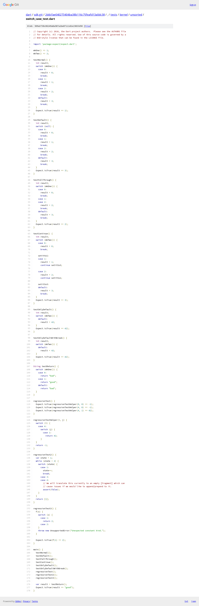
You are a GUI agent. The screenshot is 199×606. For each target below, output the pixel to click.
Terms (35, 601)
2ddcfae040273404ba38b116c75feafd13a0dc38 (75, 14)
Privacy (26, 601)
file (87, 26)
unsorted (136, 14)
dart (28, 14)
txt (186, 601)
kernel (124, 14)
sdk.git (38, 14)
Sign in (193, 4)
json (193, 601)
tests (113, 14)
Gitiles (18, 601)
